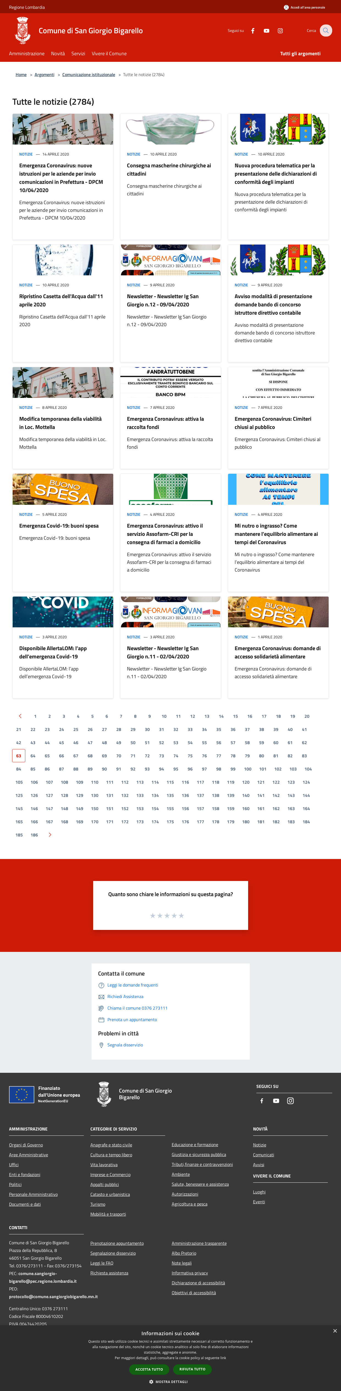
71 (133, 755)
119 (230, 782)
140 (245, 795)
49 (118, 742)
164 (306, 808)
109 (79, 782)
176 (185, 821)
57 (233, 742)
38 (261, 729)
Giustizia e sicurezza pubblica (199, 1154)
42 (18, 742)
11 (178, 716)
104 (308, 769)
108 (64, 782)
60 (275, 742)
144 (306, 795)
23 (47, 729)
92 (133, 769)
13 (206, 716)
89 (90, 769)
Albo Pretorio (184, 1253)
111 (109, 782)
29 (133, 729)
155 (170, 808)
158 (215, 808)
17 (264, 716)
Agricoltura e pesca (189, 1204)
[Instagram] (276, 30)
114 (155, 782)
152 (125, 808)
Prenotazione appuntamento (117, 1243)
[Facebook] (249, 30)
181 (261, 821)
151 (109, 808)
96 (190, 769)
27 (104, 729)
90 (104, 769)
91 (118, 769)
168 (64, 821)
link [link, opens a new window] (223, 1358)
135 (170, 795)
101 (263, 769)
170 (94, 821)
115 (170, 782)
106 (34, 782)
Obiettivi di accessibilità (194, 1292)
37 (247, 729)
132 (125, 795)
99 (233, 769)
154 (155, 808)
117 (200, 782)
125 (19, 795)
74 (175, 755)
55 (204, 742)
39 (275, 729)
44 (47, 742)
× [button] (335, 1331)
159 (230, 808)
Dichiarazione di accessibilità (198, 1282)
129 (79, 795)
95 (175, 769)
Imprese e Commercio (110, 1174)
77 (218, 755)
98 (218, 769)
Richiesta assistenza (109, 1273)
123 (291, 782)
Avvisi (258, 1164)
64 (33, 755)
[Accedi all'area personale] (304, 7)
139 (230, 795)
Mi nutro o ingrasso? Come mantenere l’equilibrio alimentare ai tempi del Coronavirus (276, 533)
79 (247, 755)
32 (175, 729)
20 (306, 716)
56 (218, 742)
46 (75, 742)
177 (200, 821)
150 (94, 808)
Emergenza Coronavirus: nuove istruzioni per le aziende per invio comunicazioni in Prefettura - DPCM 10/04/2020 (61, 177)
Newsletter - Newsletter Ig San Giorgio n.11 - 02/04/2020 (163, 652)
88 (75, 769)
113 (140, 782)
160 (245, 808)
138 (215, 795)
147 (49, 808)
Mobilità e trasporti (108, 1214)
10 (164, 716)
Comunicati (263, 1154)
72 (147, 755)
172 (125, 821)
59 (261, 742)
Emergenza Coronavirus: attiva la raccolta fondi (165, 422)
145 (19, 808)
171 (109, 821)
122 (276, 782)
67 (75, 755)
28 (118, 729)
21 (18, 729)
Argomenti (44, 74)
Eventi (259, 1201)
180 (245, 821)
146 (34, 808)
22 (33, 729)
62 (304, 742)
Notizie (26, 154)
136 (185, 795)
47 (90, 742)
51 (147, 742)
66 (61, 755)
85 (33, 769)
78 (233, 755)
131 (109, 795)
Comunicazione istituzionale (88, 74)
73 (161, 755)
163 (291, 808)
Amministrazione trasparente (199, 1243)
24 (61, 729)
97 (204, 769)
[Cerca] (325, 30)
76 (204, 755)
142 (276, 795)
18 (278, 716)
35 (218, 729)
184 (306, 821)
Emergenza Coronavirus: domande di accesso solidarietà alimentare (278, 652)
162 (276, 808)
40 (290, 729)
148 (64, 808)
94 (161, 769)
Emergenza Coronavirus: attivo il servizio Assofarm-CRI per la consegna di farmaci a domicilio (165, 533)
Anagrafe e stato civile (111, 1144)
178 (215, 821)
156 (185, 808)
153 (140, 808)
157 (200, 808)
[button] (170, 1381)
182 (276, 821)
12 (192, 716)
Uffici (14, 1164)
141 (261, 795)
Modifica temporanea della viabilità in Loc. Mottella (60, 422)
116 (185, 782)
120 (245, 782)
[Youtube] (262, 30)
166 (34, 821)
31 (161, 729)
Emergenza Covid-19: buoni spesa (59, 525)
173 (140, 821)
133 (140, 795)
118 (215, 782)
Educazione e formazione (195, 1144)
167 (49, 821)
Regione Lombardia (27, 7)
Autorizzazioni (185, 1194)
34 (204, 729)
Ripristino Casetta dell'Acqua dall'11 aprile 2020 (61, 300)
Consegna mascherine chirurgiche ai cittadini (169, 169)
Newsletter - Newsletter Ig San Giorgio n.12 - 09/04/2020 (163, 300)
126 (34, 795)
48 (104, 742)
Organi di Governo (26, 1144)
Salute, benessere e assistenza (200, 1184)
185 (19, 835)
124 (306, 782)
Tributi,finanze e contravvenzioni (202, 1164)
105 (19, 782)
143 (291, 795)
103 (293, 769)
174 (155, 821)
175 (170, 821)
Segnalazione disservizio (113, 1253)
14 (221, 716)
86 (47, 769)
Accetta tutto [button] (149, 1369)
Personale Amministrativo (33, 1194)
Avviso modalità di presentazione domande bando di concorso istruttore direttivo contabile (273, 304)
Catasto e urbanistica (110, 1194)
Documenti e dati (25, 1204)
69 (104, 755)
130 (94, 795)
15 (235, 716)
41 (304, 729)
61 (290, 742)
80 (261, 755)
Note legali (182, 1263)
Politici (15, 1184)
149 (79, 808)
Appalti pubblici (104, 1184)
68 (90, 755)
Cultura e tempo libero (111, 1154)
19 (292, 716)
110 (94, 782)
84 (18, 769)
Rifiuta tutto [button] (192, 1369)
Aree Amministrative (28, 1154)
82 (290, 755)
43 (33, 742)
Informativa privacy (190, 1273)
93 (147, 769)
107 (49, 782)
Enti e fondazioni (24, 1174)
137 (200, 795)
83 (304, 755)
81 (275, 755)
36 (233, 729)
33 (190, 729)
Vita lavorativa (104, 1164)
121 (261, 782)
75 (190, 755)
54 (190, 742)
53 (175, 742)
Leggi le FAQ (101, 1263)
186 (34, 835)
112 (125, 782)
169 (79, 821)
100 (247, 769)
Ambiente (181, 1174)
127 (49, 795)
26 (90, 729)
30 (147, 729)
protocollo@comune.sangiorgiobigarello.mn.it (53, 1296)
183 (291, 821)
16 (249, 716)
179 (230, 821)
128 (64, 795)
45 (61, 742)
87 (61, 769)
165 (19, 821)
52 (161, 742)
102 (278, 769)
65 (47, 755)
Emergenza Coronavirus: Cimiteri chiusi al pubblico (273, 422)
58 (247, 742)
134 (155, 795)
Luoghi (259, 1191)
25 (75, 729)
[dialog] (170, 1358)
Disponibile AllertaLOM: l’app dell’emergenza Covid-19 (53, 652)
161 (261, 808)
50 (133, 742)
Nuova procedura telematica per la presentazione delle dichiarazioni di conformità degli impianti (276, 173)
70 (118, 755)
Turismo (97, 1204)
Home (21, 74)
